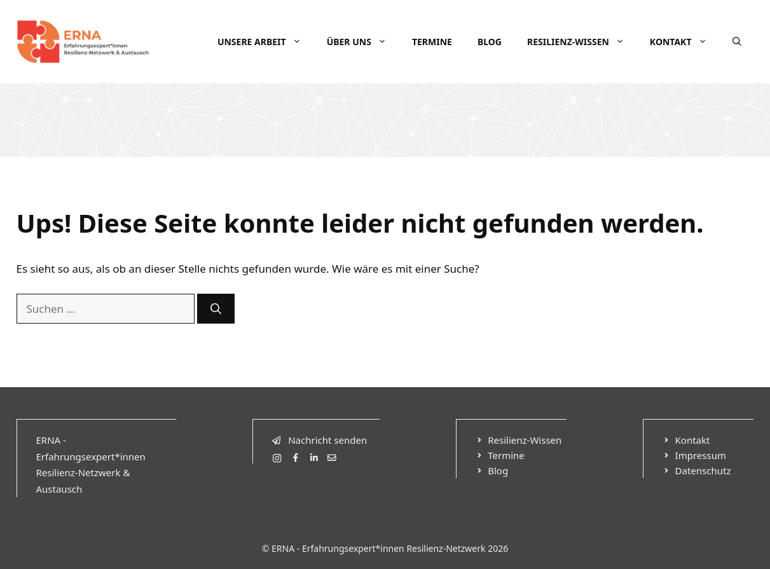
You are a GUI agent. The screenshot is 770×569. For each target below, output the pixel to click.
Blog (490, 42)
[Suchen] (216, 309)
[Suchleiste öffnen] (737, 42)
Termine (432, 42)
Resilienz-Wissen (582, 42)
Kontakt (685, 42)
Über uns (363, 42)
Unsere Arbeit (265, 42)
